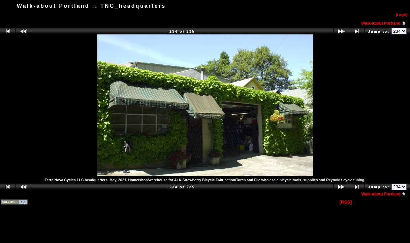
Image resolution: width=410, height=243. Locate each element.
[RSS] (346, 202)
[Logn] (401, 15)
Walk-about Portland (383, 23)
